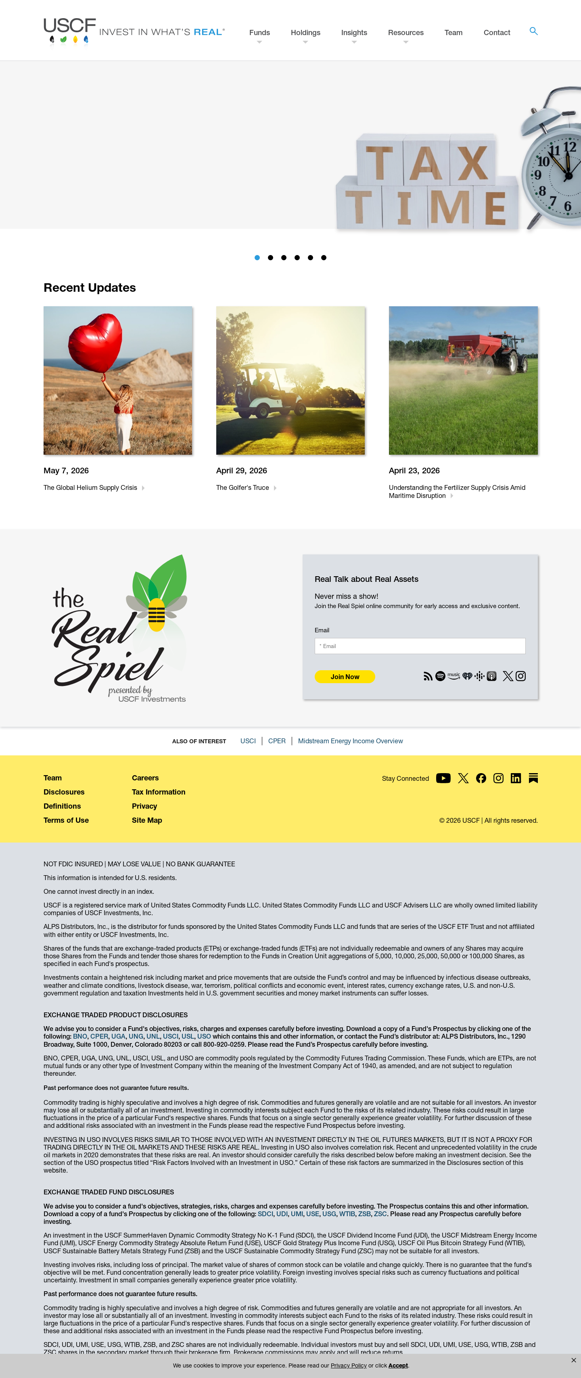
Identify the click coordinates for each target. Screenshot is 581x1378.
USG (329, 1214)
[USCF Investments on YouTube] (494, 785)
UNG (136, 1036)
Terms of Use (66, 820)
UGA (118, 1036)
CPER (277, 741)
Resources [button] (406, 32)
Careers (145, 777)
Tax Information (159, 792)
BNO (80, 1036)
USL (188, 1036)
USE (312, 1214)
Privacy (144, 806)
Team (454, 32)
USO (204, 1036)
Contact (497, 32)
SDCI (265, 1214)
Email (322, 630)
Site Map (147, 820)
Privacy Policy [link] (349, 1365)
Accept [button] (398, 1365)
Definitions (62, 806)
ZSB (364, 1214)
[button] (574, 1360)
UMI (297, 1214)
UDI (282, 1214)
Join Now (345, 677)
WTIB (347, 1214)
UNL (153, 1036)
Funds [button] (259, 32)
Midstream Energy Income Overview (350, 741)
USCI (248, 741)
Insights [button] (354, 32)
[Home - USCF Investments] (134, 35)
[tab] (257, 257)
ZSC (380, 1214)
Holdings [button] (305, 32)
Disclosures (64, 792)
